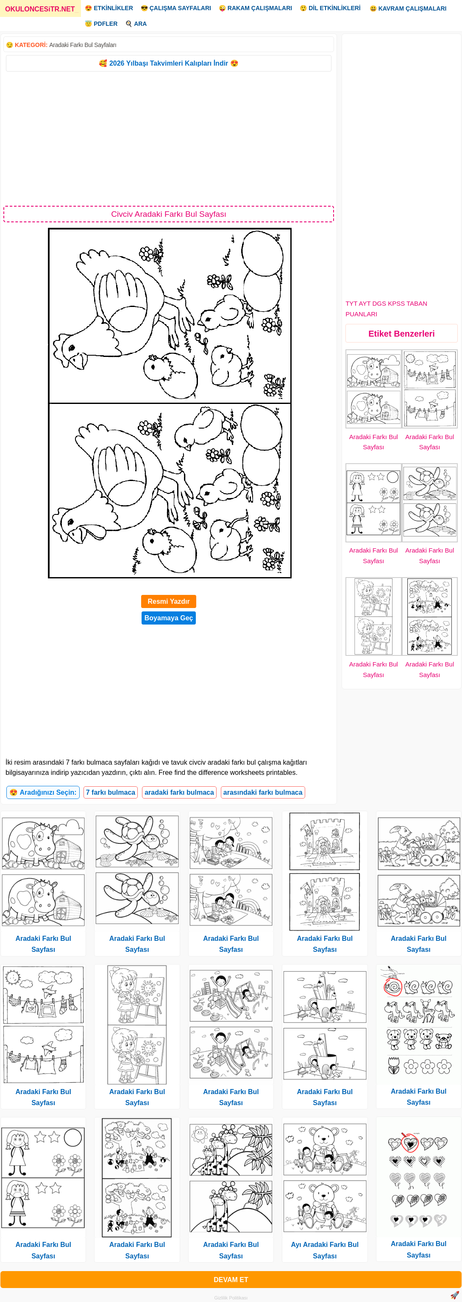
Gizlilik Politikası (231, 1297)
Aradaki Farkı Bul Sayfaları (82, 44)
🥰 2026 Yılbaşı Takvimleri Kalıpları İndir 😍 (168, 63)
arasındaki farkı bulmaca (263, 792)
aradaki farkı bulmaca (179, 792)
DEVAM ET (231, 1279)
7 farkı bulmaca (111, 792)
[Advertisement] (169, 138)
